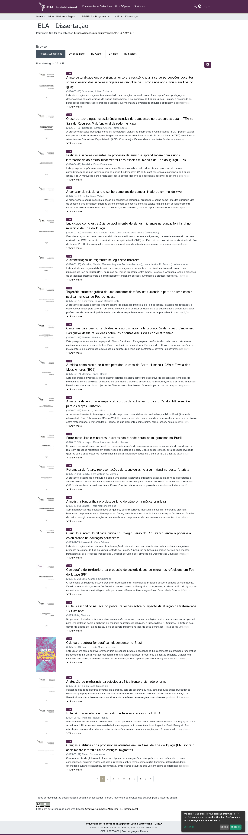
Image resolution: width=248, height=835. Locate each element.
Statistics (139, 6)
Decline (224, 826)
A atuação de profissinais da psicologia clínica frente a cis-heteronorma (116, 681)
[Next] (151, 779)
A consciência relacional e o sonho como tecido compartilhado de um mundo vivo (124, 192)
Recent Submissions (50, 54)
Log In (206, 6)
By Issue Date (77, 54)
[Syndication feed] (207, 65)
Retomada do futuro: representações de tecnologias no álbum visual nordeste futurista (127, 469)
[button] (200, 6)
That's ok (236, 826)
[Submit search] (195, 6)
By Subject (130, 54)
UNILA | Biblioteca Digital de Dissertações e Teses (62, 16)
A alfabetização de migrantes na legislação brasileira (102, 260)
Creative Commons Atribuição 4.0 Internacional (111, 809)
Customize (189, 826)
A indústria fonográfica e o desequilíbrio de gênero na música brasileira (116, 501)
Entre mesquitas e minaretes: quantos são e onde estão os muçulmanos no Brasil (124, 438)
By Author (96, 54)
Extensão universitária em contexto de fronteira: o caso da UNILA (113, 713)
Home (39, 16)
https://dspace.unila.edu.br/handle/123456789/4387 (104, 33)
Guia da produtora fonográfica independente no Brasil (104, 643)
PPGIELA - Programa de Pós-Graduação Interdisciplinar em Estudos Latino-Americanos (98, 16)
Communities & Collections (97, 6)
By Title (113, 54)
